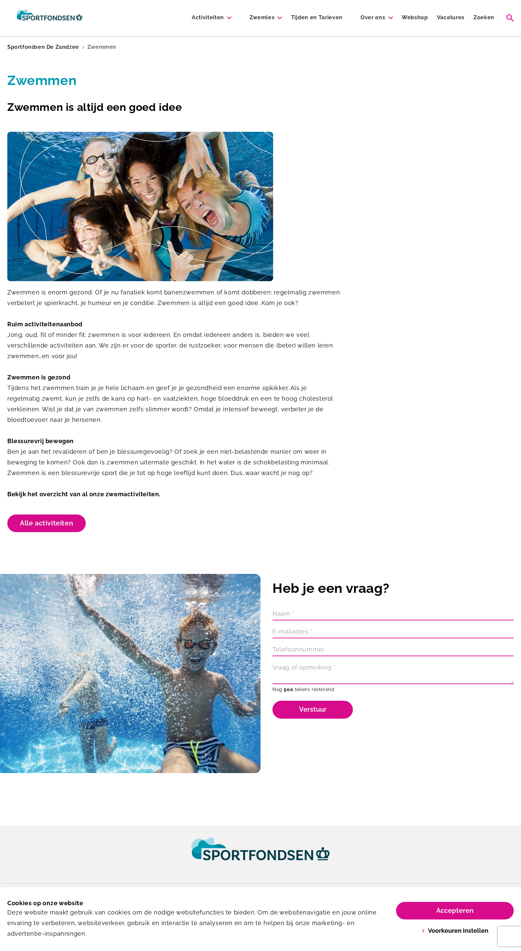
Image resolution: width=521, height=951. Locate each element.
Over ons (373, 17)
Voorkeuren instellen (455, 930)
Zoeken (483, 17)
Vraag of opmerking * (304, 667)
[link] (260, 855)
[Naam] (393, 614)
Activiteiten (208, 17)
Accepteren (454, 910)
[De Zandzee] (49, 18)
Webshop (415, 17)
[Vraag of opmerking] (393, 673)
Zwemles (262, 17)
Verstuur (313, 709)
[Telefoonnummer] (393, 650)
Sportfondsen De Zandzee (43, 47)
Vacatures (451, 17)
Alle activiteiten (46, 523)
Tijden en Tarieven (317, 17)
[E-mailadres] (393, 632)
